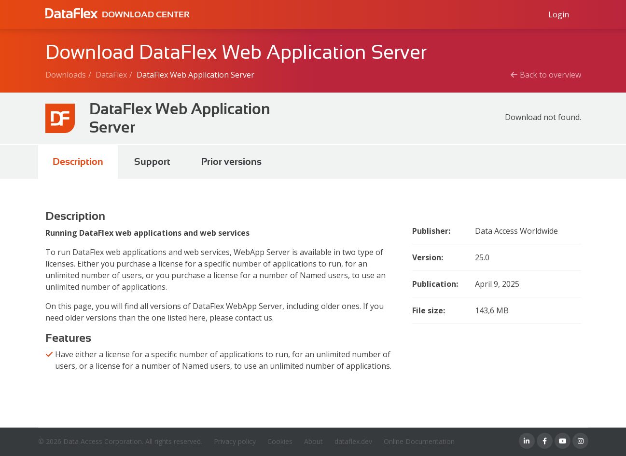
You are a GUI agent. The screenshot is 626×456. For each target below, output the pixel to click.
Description (78, 161)
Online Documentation (419, 441)
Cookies (279, 441)
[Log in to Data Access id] (558, 14)
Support (152, 161)
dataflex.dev (353, 441)
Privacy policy (235, 441)
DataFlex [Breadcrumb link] (111, 74)
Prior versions (231, 161)
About (313, 441)
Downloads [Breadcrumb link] (65, 74)
